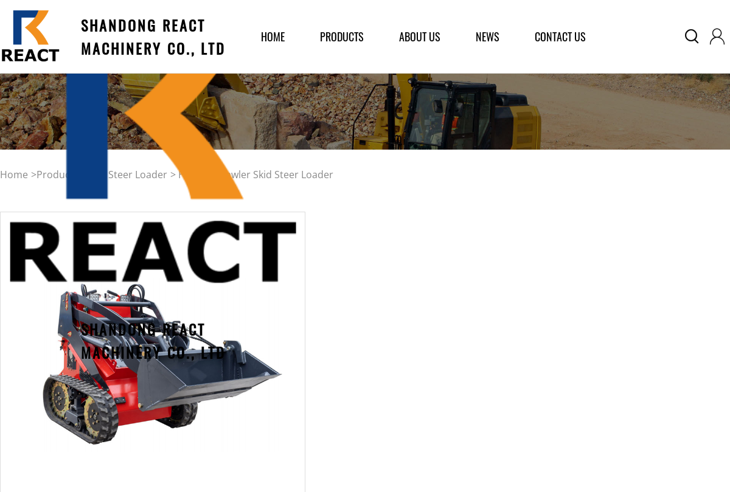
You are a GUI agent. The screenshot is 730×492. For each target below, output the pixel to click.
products (342, 36)
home (273, 36)
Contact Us (560, 36)
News (487, 36)
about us (419, 36)
